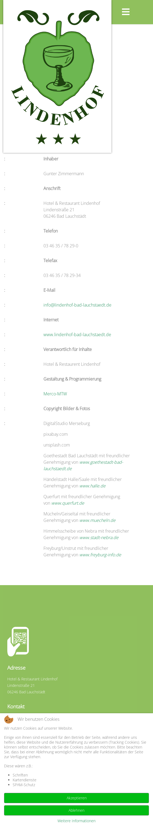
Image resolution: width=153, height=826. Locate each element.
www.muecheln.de (97, 520)
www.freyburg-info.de (100, 555)
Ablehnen (76, 810)
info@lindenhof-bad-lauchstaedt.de (77, 305)
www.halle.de (92, 486)
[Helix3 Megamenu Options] (136, 11)
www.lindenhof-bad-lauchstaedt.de (77, 335)
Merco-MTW (55, 394)
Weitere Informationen (76, 820)
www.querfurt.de (67, 503)
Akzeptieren (77, 797)
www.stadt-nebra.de (98, 537)
